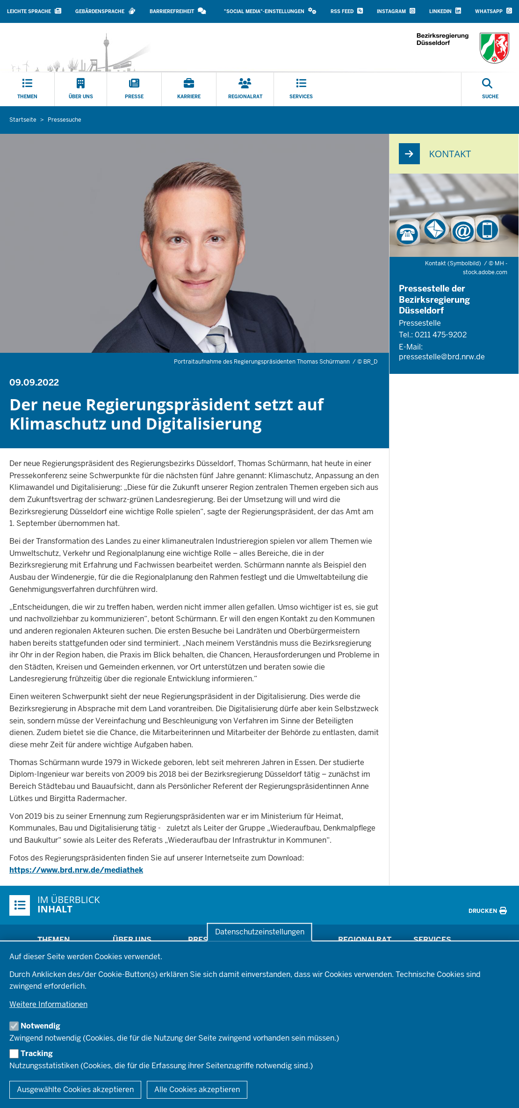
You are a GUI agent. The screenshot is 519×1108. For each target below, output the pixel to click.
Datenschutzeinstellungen (259, 932)
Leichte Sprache (34, 11)
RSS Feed (347, 11)
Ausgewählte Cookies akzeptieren (75, 1089)
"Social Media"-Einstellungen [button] (270, 11)
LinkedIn (445, 11)
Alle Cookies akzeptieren (197, 1089)
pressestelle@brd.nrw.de (442, 357)
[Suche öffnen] (490, 89)
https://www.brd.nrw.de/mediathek (76, 870)
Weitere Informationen (48, 1004)
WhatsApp (493, 11)
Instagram (396, 11)
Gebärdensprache (105, 11)
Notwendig (40, 1026)
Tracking (37, 1053)
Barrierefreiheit (178, 11)
